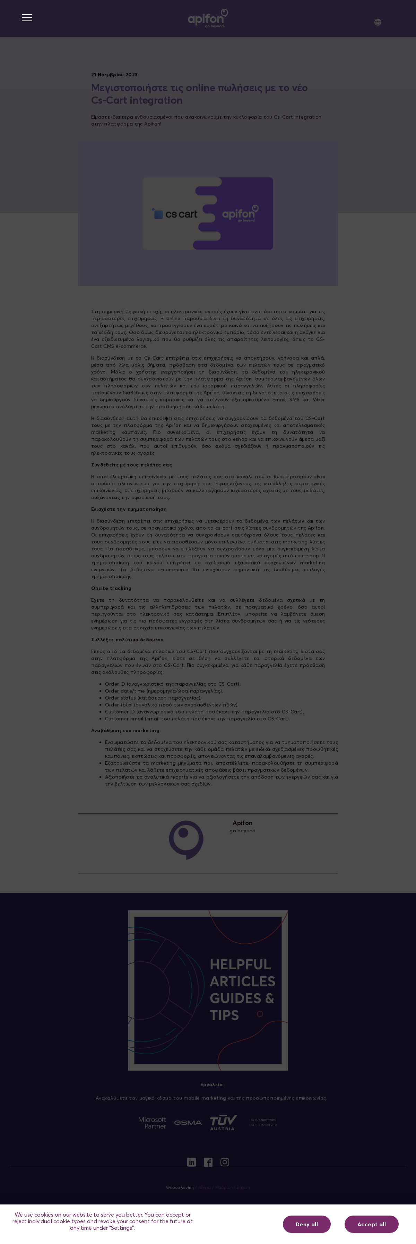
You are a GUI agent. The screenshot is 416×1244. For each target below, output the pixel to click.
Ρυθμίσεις (242, 1224)
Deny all (307, 1224)
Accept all (371, 1224)
